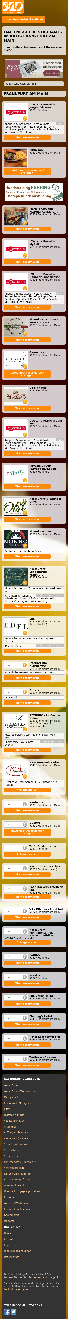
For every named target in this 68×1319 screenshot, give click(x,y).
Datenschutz (11, 1257)
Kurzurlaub (10, 1197)
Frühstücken (11, 1085)
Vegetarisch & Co (14, 1120)
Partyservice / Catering (17, 1174)
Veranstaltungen (14, 1168)
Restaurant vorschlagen (42, 1277)
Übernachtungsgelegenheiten (22, 1191)
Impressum (10, 1245)
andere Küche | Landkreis (24, 19)
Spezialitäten (12, 1150)
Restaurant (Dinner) (16, 1138)
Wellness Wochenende (17, 1203)
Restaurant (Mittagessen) (19, 1103)
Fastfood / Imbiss (14, 1115)
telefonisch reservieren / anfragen (27, 171)
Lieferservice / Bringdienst (20, 1162)
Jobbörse (9, 1221)
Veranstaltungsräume (17, 1179)
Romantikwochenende (17, 1209)
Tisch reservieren (27, 137)
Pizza (7, 1109)
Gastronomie (11, 1215)
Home (7, 1233)
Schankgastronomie (16, 1144)
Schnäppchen (12, 1156)
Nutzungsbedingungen (17, 1251)
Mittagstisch (11, 1097)
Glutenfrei (10, 1126)
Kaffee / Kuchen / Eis (16, 1132)
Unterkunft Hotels (14, 1185)
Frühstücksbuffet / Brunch (19, 1091)
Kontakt (8, 1239)
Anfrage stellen (27, 790)
